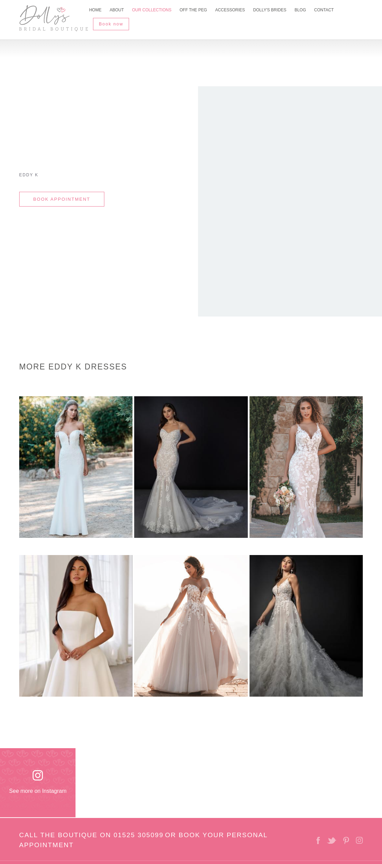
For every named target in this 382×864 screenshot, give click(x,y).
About (118, 11)
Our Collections (154, 11)
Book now (113, 21)
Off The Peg (196, 11)
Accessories (235, 11)
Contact (332, 11)
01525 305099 (139, 833)
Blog (307, 11)
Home (95, 11)
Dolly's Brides (275, 11)
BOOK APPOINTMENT (61, 197)
